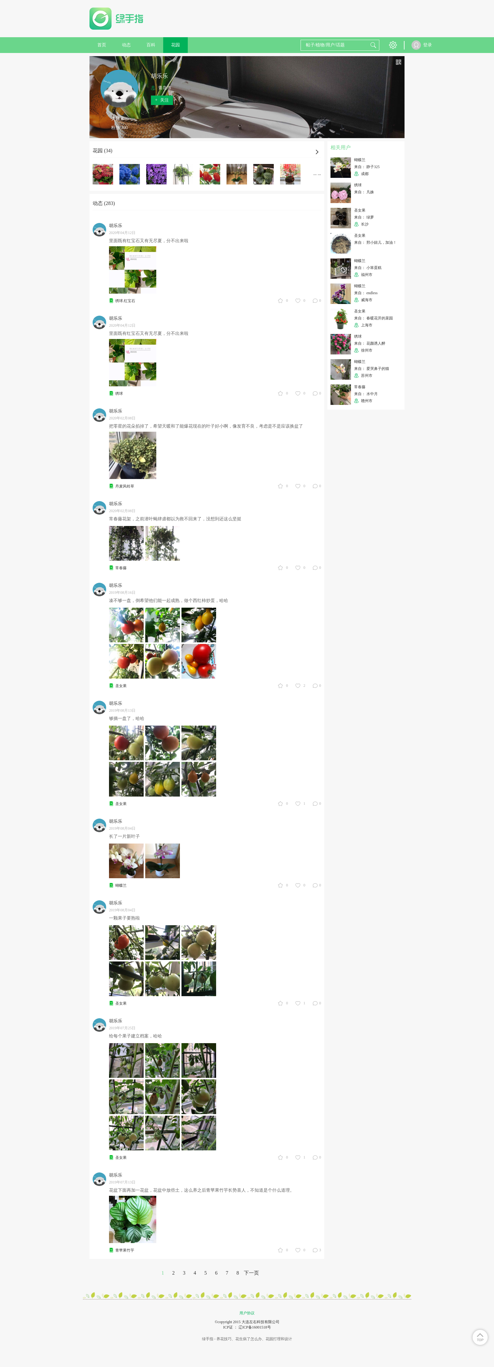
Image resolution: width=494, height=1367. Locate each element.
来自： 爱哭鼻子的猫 (371, 368)
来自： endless (365, 293)
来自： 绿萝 (364, 217)
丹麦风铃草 (124, 486)
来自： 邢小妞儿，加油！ (375, 242)
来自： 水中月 (366, 394)
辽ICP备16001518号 (254, 1327)
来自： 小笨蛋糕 (368, 268)
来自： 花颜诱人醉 (369, 343)
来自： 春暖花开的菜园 (373, 318)
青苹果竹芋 (124, 1250)
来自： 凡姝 (364, 192)
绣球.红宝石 (125, 301)
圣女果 (121, 686)
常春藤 (121, 568)
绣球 (119, 393)
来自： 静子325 (367, 167)
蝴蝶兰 (121, 885)
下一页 (251, 1273)
